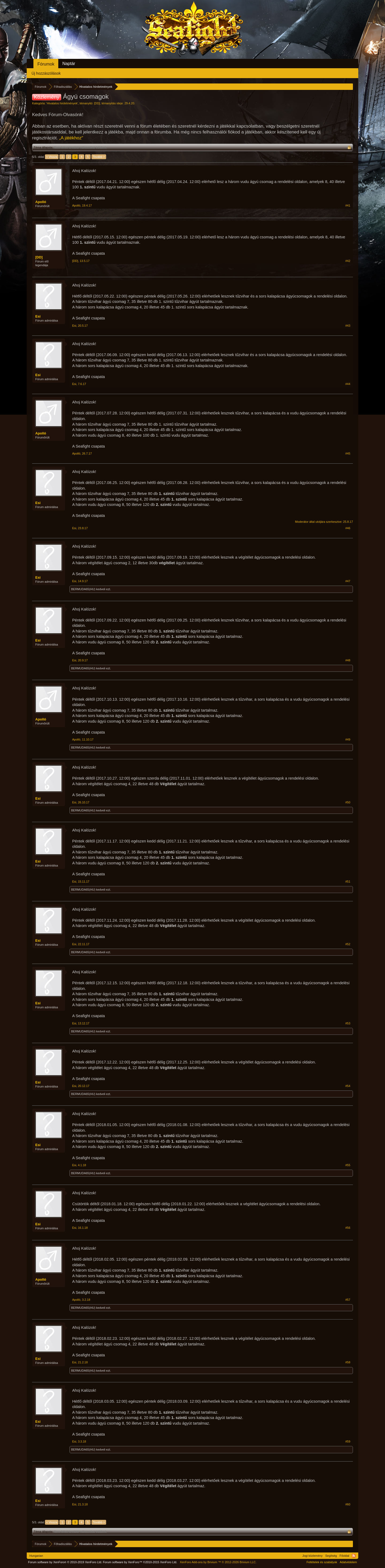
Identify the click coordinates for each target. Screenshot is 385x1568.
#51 (347, 881)
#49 (347, 739)
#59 (347, 1441)
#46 (347, 528)
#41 (347, 205)
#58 (347, 1362)
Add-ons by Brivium (218, 1562)
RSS (354, 1556)
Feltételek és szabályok (321, 1562)
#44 (347, 384)
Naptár (68, 63)
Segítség (331, 1555)
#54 (347, 1086)
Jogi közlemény (312, 1555)
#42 (347, 260)
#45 (347, 453)
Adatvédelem (348, 1562)
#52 (347, 944)
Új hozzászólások (46, 73)
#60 (347, 1504)
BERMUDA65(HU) (83, 589)
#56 (347, 1227)
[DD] (97, 103)
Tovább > (99, 156)
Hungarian (36, 1555)
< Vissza (51, 156)
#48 (347, 660)
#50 (347, 802)
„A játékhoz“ (71, 137)
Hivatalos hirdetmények (62, 103)
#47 (347, 581)
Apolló (40, 202)
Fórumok (45, 64)
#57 (347, 1299)
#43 (347, 325)
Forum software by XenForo (65, 1562)
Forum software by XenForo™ (140, 1562)
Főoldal (344, 1555)
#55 (347, 1165)
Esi (38, 316)
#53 (347, 1023)
